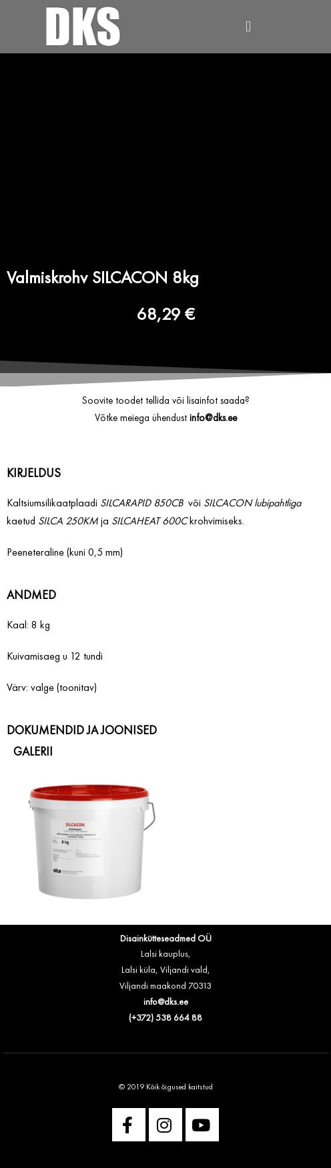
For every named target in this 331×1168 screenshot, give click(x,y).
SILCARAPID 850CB (141, 503)
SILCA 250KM (68, 521)
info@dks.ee (165, 1002)
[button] (248, 27)
